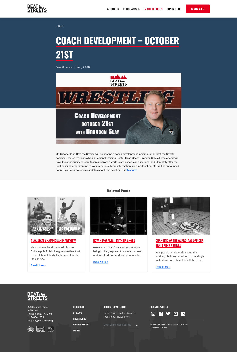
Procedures (79, 318)
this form (131, 170)
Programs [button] (131, 8)
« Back (60, 26)
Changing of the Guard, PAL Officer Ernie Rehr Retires (179, 243)
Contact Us (173, 8)
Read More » (38, 265)
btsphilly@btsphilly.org (40, 320)
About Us (113, 8)
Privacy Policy (158, 327)
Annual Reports (82, 324)
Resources (78, 307)
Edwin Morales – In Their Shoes (114, 240)
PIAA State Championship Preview (53, 240)
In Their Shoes (153, 8)
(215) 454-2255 (36, 317)
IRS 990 (76, 330)
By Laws (77, 313)
